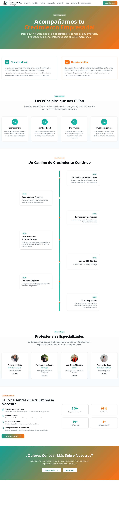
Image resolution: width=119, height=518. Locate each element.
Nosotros (27, 3)
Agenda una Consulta (13, 436)
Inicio (20, 3)
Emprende (60, 3)
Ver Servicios (70, 470)
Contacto (74, 3)
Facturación (51, 3)
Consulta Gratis (110, 3)
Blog (67, 3)
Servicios (35, 3)
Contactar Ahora (51, 470)
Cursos (42, 3)
